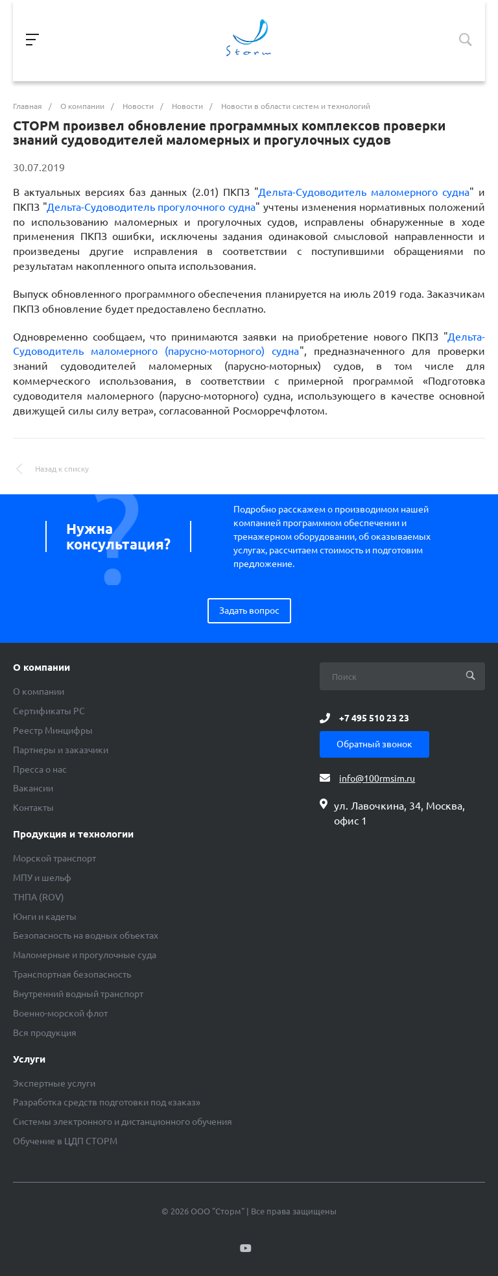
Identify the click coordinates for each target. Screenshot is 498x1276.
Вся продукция (45, 1033)
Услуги (29, 1059)
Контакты (33, 807)
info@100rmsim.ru (377, 778)
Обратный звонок (374, 744)
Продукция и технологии (73, 834)
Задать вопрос (249, 610)
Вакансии (33, 788)
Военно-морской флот (60, 1013)
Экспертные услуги (54, 1083)
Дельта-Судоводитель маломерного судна (363, 192)
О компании (41, 667)
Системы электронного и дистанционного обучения (122, 1121)
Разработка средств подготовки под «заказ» (106, 1102)
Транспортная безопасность (72, 974)
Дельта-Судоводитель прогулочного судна (151, 207)
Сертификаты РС (49, 711)
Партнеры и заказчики (60, 750)
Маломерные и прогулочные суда (84, 955)
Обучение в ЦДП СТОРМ (65, 1141)
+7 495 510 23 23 (374, 718)
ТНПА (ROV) (38, 897)
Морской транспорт (54, 858)
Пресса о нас (40, 769)
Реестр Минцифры (53, 730)
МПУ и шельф (42, 878)
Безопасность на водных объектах (85, 935)
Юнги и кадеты (45, 916)
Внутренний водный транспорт (78, 994)
